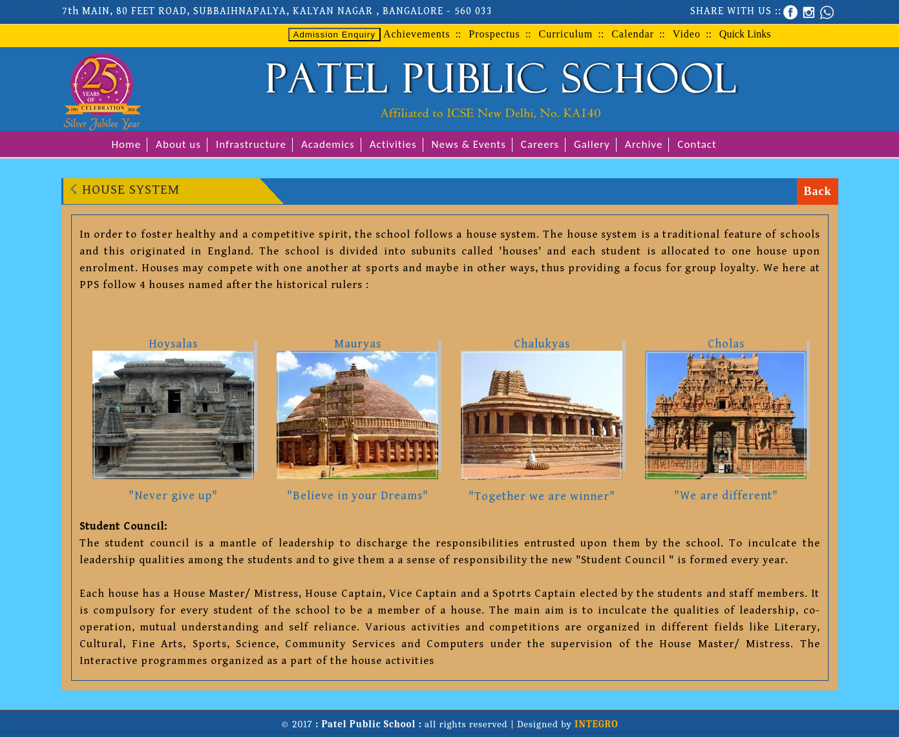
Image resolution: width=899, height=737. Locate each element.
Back (817, 191)
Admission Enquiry (334, 34)
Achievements (416, 33)
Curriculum (566, 33)
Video (687, 33)
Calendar (632, 33)
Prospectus (494, 33)
